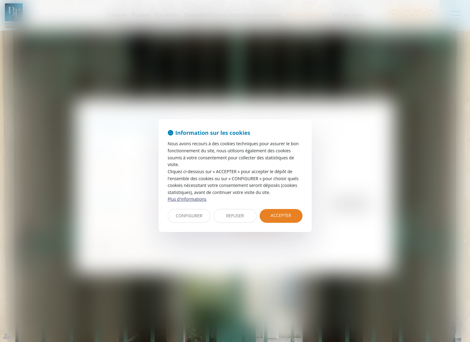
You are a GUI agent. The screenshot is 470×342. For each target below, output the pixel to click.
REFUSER (235, 215)
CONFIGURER (189, 215)
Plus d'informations (187, 199)
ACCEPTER (281, 215)
